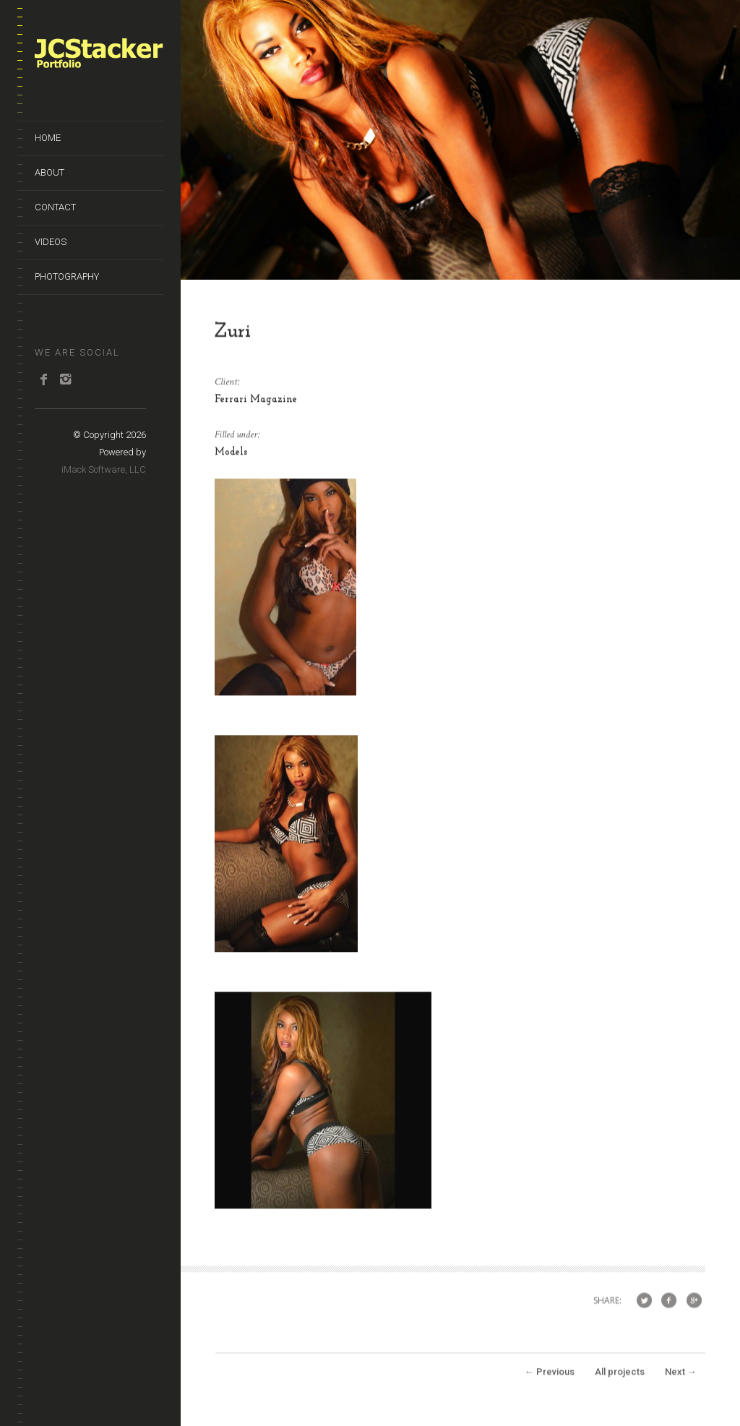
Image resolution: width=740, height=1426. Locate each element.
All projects (620, 1375)
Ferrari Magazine (256, 403)
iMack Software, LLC (103, 469)
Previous (550, 1375)
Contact (55, 207)
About (49, 172)
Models (231, 455)
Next (681, 1375)
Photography (67, 276)
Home (48, 137)
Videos (50, 241)
